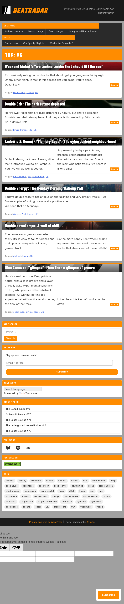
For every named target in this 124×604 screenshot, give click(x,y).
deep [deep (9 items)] (113, 480)
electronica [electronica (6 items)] (30, 491)
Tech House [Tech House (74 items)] (12, 507)
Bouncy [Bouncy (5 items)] (22, 480)
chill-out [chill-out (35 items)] (62, 480)
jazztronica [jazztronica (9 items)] (11, 496)
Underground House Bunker (82, 31)
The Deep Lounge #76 (18, 409)
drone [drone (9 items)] (91, 486)
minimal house (33, 312)
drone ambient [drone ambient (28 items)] (106, 486)
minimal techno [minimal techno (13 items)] (90, 496)
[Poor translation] (16, 547)
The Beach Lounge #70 (18, 430)
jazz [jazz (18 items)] (101, 491)
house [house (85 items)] (82, 491)
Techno (30, 92)
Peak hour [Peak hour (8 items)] (11, 501)
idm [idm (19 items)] (92, 491)
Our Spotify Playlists (33, 43)
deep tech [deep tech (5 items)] (44, 486)
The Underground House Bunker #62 (26, 425)
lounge (25, 256)
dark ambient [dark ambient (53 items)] (98, 480)
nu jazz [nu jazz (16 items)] (106, 496)
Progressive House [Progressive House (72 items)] (47, 501)
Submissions (11, 43)
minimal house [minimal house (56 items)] (71, 496)
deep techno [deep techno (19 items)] (60, 486)
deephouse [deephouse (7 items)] (28, 486)
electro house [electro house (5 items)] (13, 491)
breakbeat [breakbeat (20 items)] (36, 480)
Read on (114, 85)
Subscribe (62, 371)
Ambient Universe (14, 31)
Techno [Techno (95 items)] (26, 507)
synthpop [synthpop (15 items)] (81, 501)
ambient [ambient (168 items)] (10, 480)
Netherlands (19, 92)
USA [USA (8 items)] (73, 507)
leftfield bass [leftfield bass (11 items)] (40, 496)
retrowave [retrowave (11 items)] (67, 501)
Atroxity (90, 522)
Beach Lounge (35, 31)
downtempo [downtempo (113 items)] (77, 486)
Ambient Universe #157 (18, 414)
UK (36, 92)
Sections (9, 26)
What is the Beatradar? (61, 43)
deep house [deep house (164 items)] (12, 486)
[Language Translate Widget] (22, 389)
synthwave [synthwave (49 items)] (96, 501)
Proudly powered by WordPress (45, 522)
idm (30, 130)
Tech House (27, 214)
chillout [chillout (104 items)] (74, 480)
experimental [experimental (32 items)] (47, 491)
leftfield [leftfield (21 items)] (25, 496)
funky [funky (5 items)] (61, 491)
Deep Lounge (56, 31)
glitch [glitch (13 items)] (71, 491)
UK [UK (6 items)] (47, 507)
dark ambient (19, 176)
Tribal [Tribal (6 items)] (38, 507)
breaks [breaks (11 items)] (49, 480)
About (8, 37)
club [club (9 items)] (85, 480)
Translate (28, 393)
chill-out (17, 256)
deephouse (18, 312)
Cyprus (16, 214)
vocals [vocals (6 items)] (100, 507)
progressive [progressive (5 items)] (27, 501)
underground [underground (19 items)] (60, 507)
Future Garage (20, 130)
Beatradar (30, 9)
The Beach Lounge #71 (18, 419)
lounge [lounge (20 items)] (55, 496)
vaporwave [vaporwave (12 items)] (86, 507)
